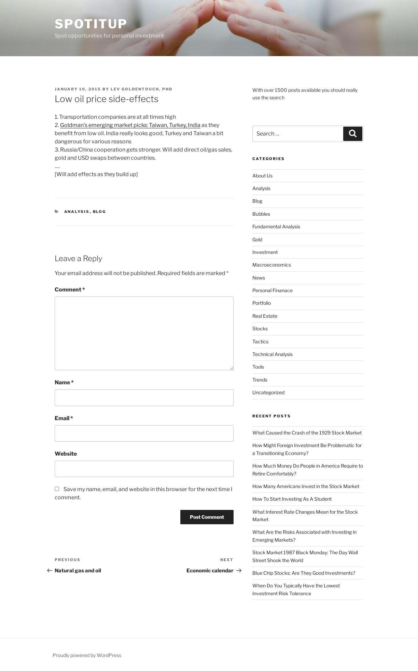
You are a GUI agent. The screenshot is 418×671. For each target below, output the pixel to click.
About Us (262, 176)
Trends (259, 380)
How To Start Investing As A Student (292, 499)
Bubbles (261, 214)
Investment (265, 252)
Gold (257, 239)
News (258, 278)
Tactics (260, 341)
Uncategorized (268, 392)
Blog (99, 211)
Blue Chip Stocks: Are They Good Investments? (303, 573)
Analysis (77, 211)
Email (64, 418)
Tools (258, 367)
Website (66, 454)
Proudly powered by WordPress (87, 655)
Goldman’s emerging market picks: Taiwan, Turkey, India (130, 125)
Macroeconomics (271, 265)
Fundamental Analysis (276, 226)
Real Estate (264, 316)
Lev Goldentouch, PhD (141, 89)
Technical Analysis (272, 354)
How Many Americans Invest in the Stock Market (305, 486)
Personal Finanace (272, 290)
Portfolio (261, 303)
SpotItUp (91, 23)
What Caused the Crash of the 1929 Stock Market (307, 433)
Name (64, 382)
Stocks (260, 328)
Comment (70, 289)
